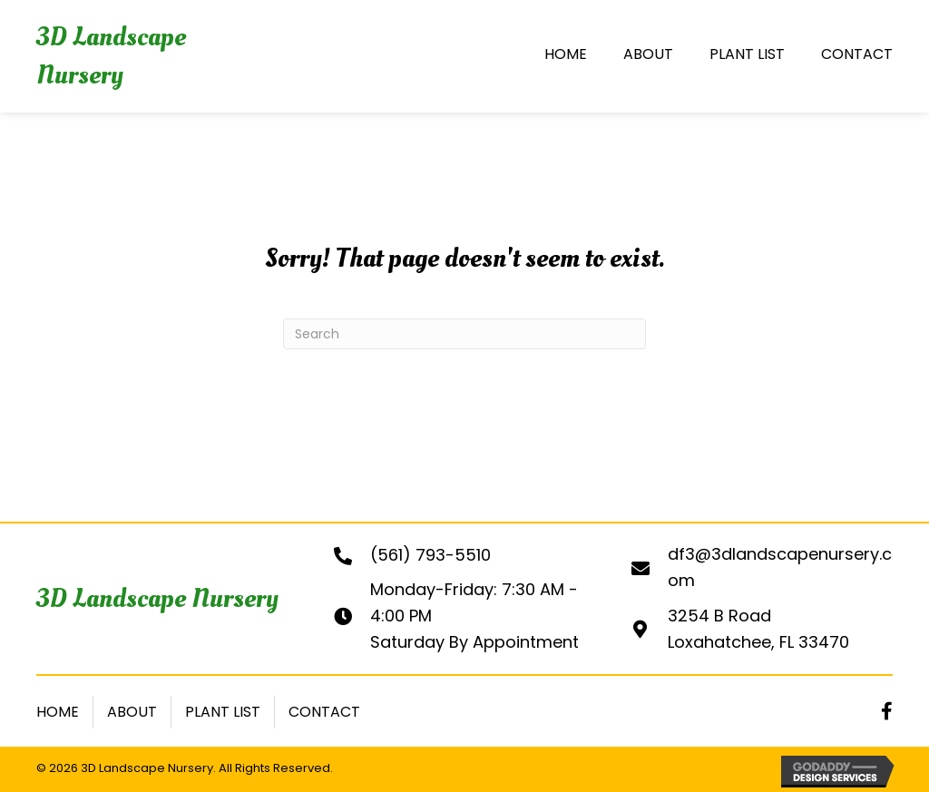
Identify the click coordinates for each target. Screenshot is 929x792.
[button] (887, 711)
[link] (565, 56)
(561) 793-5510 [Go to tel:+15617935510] (430, 554)
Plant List (222, 711)
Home (57, 711)
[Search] (464, 333)
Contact (324, 711)
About (132, 711)
